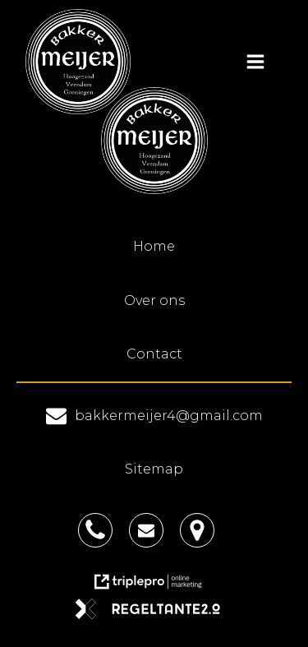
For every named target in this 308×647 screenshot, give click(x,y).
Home (154, 246)
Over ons (154, 300)
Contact (154, 354)
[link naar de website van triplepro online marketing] (154, 587)
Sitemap (154, 469)
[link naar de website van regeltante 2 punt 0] (154, 614)
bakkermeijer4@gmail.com (169, 415)
